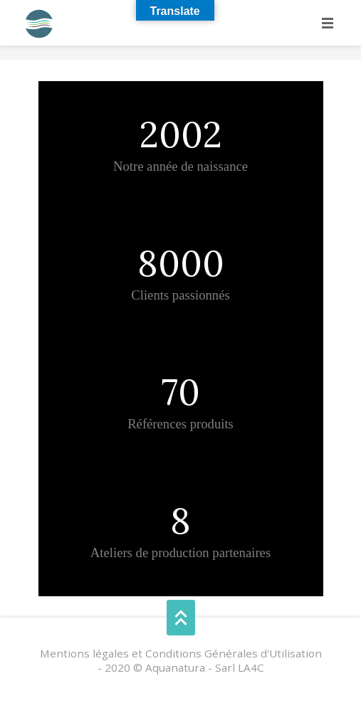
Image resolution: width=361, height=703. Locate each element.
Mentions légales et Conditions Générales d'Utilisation (181, 653)
